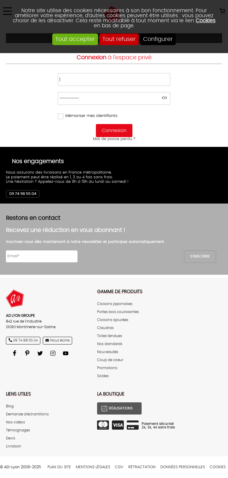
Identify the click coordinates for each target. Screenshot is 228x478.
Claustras (105, 328)
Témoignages (18, 430)
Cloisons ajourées (112, 320)
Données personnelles (182, 467)
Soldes (103, 376)
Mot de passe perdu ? (114, 139)
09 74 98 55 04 (22, 194)
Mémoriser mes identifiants (91, 116)
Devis (10, 438)
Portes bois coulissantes (118, 312)
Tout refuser (119, 39)
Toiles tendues (109, 336)
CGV (119, 467)
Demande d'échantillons (27, 414)
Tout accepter (75, 39)
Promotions (107, 368)
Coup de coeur (110, 360)
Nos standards (109, 344)
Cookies (206, 20)
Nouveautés (107, 352)
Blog (10, 406)
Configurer (158, 39)
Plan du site (59, 467)
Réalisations (121, 408)
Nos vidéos (15, 422)
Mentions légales (93, 467)
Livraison (13, 446)
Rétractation (142, 467)
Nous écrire (59, 340)
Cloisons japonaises (114, 304)
